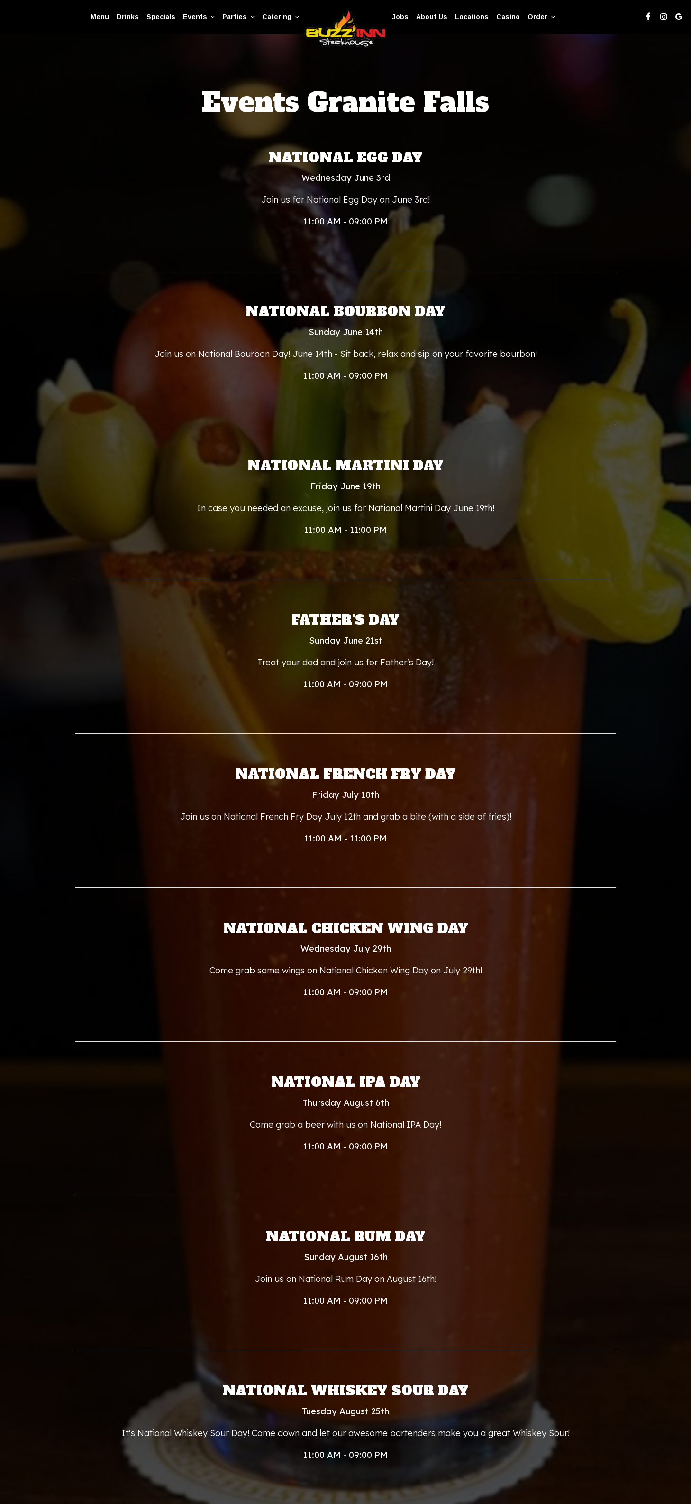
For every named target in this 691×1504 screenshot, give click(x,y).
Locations (472, 16)
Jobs (400, 16)
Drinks (128, 16)
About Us (431, 16)
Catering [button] (280, 16)
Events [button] (199, 16)
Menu (100, 16)
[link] (345, 29)
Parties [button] (238, 16)
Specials (160, 16)
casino (508, 16)
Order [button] (541, 16)
